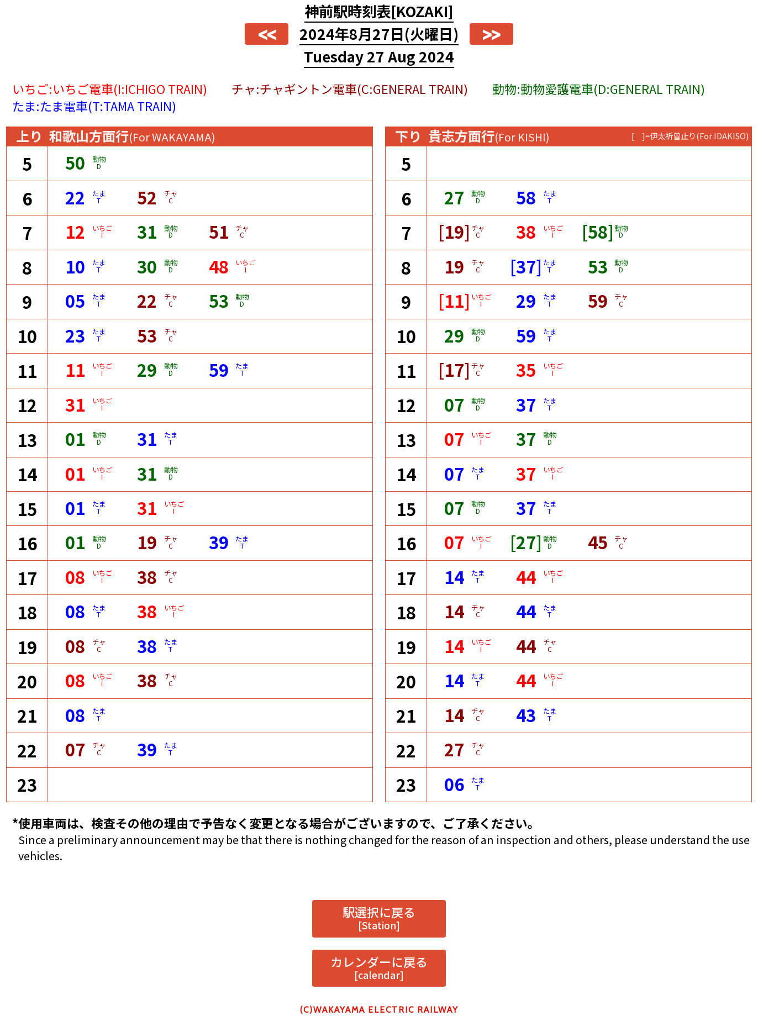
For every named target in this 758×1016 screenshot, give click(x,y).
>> (491, 34)
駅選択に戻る (379, 917)
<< (267, 34)
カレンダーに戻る (379, 967)
